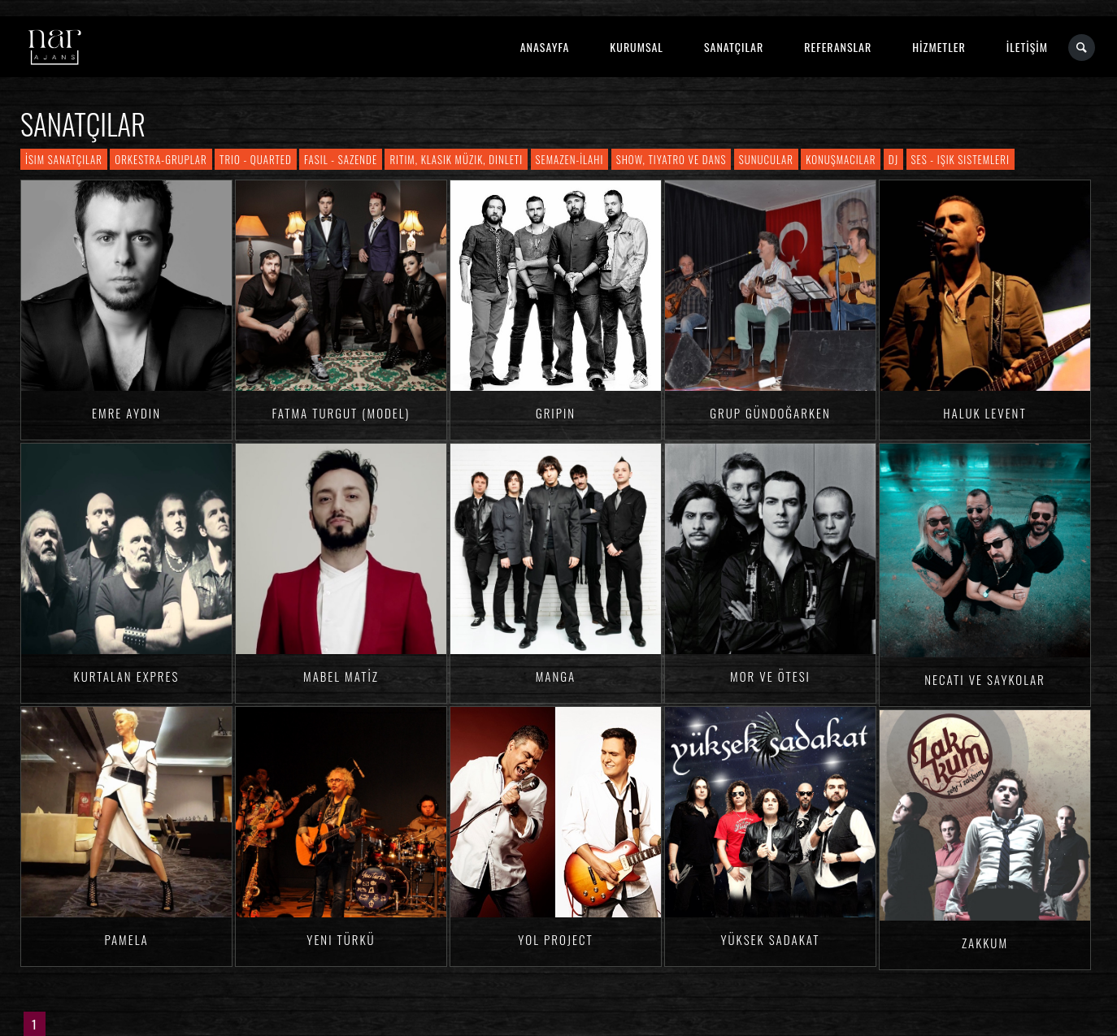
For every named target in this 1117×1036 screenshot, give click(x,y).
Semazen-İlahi (570, 159)
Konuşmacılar (841, 159)
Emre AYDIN (126, 413)
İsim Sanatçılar (63, 159)
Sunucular (766, 159)
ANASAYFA (545, 46)
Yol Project (555, 939)
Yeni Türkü (340, 939)
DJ (893, 159)
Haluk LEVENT (984, 413)
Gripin (556, 413)
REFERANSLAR (837, 46)
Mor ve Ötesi (770, 676)
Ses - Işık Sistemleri (960, 159)
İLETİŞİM (1027, 46)
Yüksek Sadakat (769, 939)
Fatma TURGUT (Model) (341, 413)
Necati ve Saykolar (984, 679)
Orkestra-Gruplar (160, 159)
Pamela (126, 939)
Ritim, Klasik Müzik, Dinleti (456, 159)
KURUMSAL (636, 46)
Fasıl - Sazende (340, 159)
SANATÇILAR (733, 46)
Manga (556, 676)
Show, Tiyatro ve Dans (671, 159)
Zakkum (985, 942)
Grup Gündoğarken (770, 413)
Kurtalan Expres (127, 676)
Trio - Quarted (255, 159)
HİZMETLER (938, 46)
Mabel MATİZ (341, 676)
